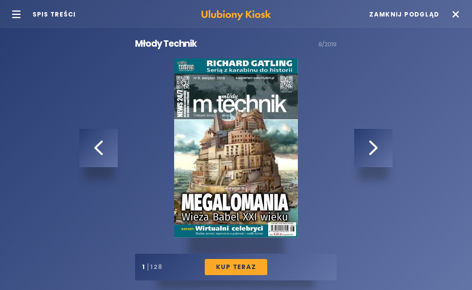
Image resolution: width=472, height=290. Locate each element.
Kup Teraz (236, 267)
